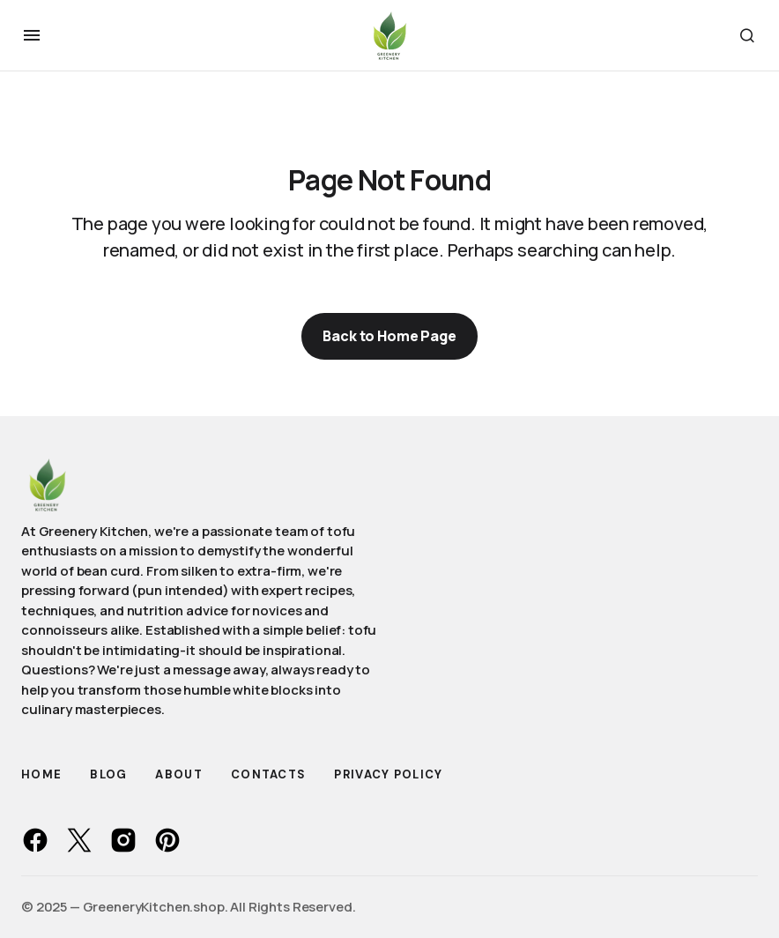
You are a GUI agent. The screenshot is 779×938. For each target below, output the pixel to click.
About (179, 774)
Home (41, 774)
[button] (31, 35)
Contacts (268, 774)
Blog (108, 774)
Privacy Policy (388, 774)
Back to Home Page (389, 336)
